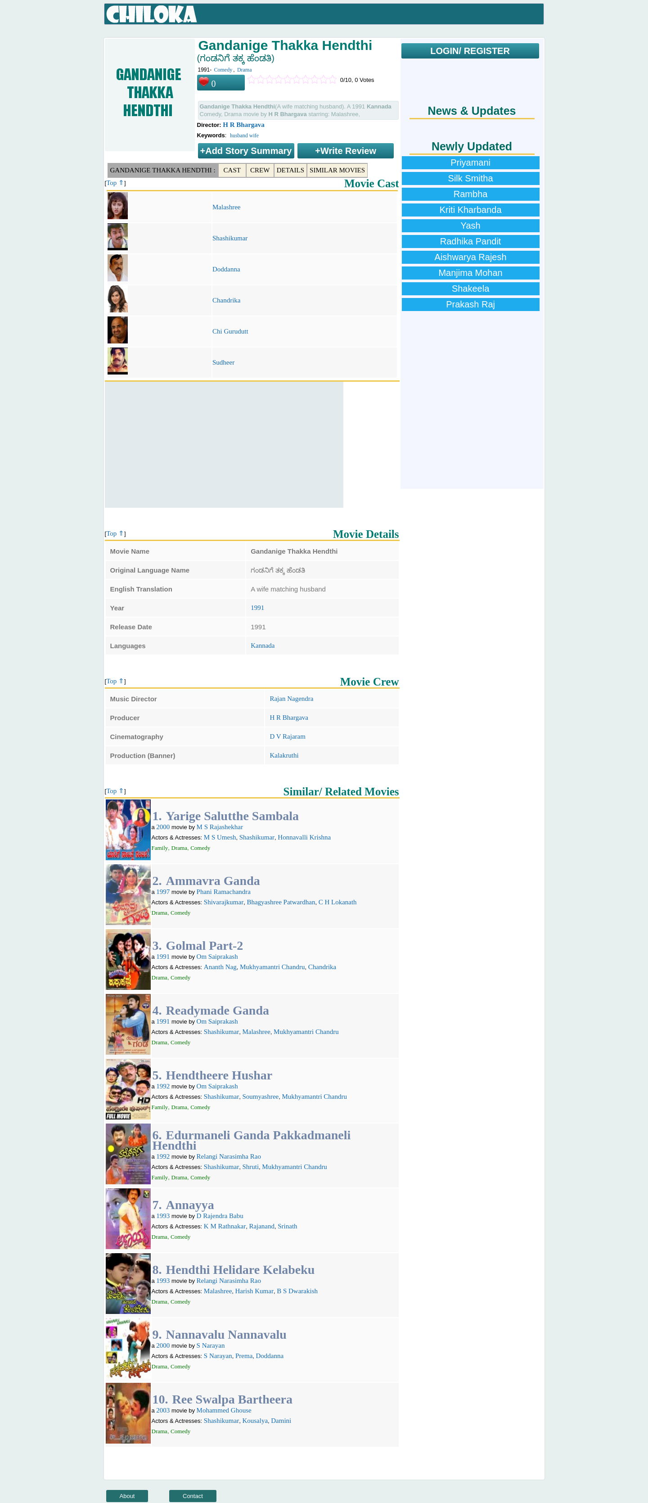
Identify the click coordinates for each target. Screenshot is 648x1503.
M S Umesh (220, 837)
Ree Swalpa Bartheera (232, 1399)
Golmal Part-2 (204, 945)
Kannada (262, 645)
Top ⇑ (115, 182)
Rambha (471, 194)
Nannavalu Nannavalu (226, 1334)
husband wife (244, 135)
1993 (163, 1215)
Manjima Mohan (470, 273)
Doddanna (226, 269)
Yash (471, 225)
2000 (163, 826)
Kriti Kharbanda (471, 210)
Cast (232, 170)
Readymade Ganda (217, 1010)
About (127, 1496)
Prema (243, 1355)
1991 (257, 607)
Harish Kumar (254, 1291)
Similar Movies (337, 170)
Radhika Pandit (470, 241)
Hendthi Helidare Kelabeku (240, 1270)
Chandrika (226, 300)
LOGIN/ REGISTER (470, 51)
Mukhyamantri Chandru (272, 966)
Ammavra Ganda (213, 881)
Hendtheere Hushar (219, 1075)
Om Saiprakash (217, 956)
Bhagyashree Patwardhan (281, 902)
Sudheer (223, 362)
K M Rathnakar (225, 1226)
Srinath (287, 1226)
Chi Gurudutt (230, 331)
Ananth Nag (220, 966)
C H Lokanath (338, 902)
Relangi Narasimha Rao (229, 1156)
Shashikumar (230, 238)
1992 (163, 1086)
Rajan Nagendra (291, 698)
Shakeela (470, 288)
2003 (163, 1410)
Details (290, 170)
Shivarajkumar (223, 902)
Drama (244, 70)
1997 (163, 891)
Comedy (223, 70)
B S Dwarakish (297, 1291)
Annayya (190, 1205)
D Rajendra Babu (220, 1215)
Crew (260, 170)
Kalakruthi (284, 755)
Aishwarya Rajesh (471, 257)
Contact (193, 1496)
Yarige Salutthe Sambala (232, 816)
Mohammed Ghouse (224, 1410)
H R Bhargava (244, 124)
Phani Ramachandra (224, 891)
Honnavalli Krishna (304, 837)
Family (160, 847)
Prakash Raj (470, 304)
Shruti (250, 1166)
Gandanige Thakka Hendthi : (163, 170)
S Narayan (211, 1345)
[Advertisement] (224, 445)
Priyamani (470, 162)
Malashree (226, 207)
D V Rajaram (287, 736)
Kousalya (255, 1420)
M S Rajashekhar (220, 826)
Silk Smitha (470, 178)
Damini (281, 1420)
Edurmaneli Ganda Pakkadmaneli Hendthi (252, 1140)
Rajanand (261, 1226)
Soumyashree (260, 1096)
